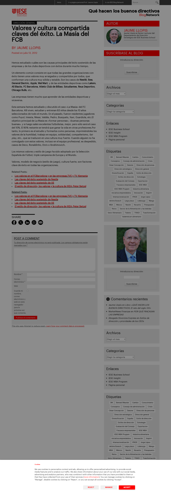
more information (91, 477)
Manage (108, 487)
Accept (126, 487)
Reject (91, 487)
